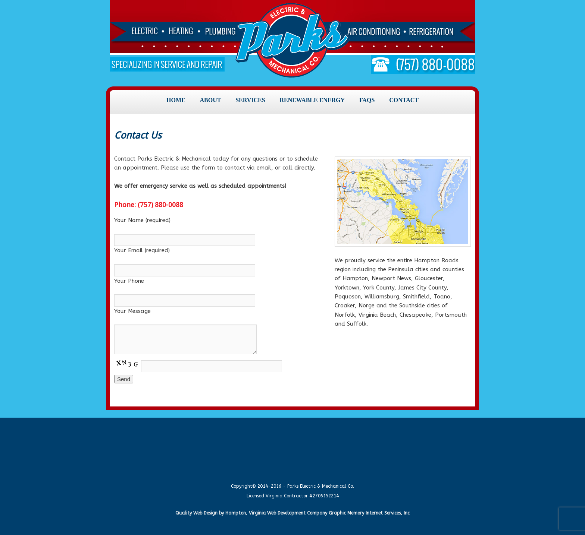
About (210, 100)
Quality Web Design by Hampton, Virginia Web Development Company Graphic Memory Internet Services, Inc (292, 513)
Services (250, 100)
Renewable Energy (312, 100)
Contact (404, 100)
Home (175, 100)
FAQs (367, 100)
